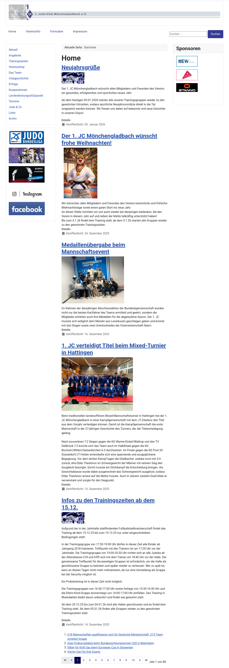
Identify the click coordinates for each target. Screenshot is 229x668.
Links (12, 112)
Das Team (15, 72)
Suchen (215, 34)
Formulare (56, 31)
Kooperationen (18, 90)
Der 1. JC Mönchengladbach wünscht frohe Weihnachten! (109, 139)
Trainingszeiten (18, 61)
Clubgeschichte (18, 78)
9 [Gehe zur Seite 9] (126, 660)
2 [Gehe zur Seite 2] (83, 660)
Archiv (13, 118)
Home (12, 31)
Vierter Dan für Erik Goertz (83, 651)
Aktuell (13, 49)
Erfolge (13, 84)
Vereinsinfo (33, 31)
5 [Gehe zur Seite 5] (102, 660)
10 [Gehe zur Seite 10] (133, 660)
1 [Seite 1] (77, 660)
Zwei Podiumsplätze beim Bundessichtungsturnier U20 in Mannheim (110, 643)
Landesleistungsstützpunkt (26, 95)
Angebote (15, 55)
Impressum (80, 31)
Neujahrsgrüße (81, 67)
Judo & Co (15, 107)
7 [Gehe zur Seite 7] (114, 660)
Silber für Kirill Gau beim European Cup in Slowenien (100, 647)
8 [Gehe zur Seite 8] (120, 660)
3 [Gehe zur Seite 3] (90, 660)
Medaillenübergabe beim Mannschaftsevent (93, 248)
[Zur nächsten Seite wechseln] (140, 660)
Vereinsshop (17, 67)
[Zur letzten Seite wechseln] (146, 660)
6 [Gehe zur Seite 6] (108, 660)
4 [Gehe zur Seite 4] (96, 660)
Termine (14, 101)
